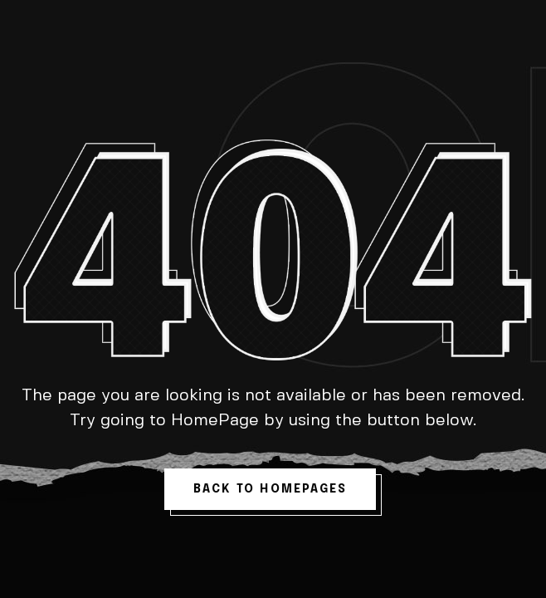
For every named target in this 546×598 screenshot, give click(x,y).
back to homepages (270, 489)
